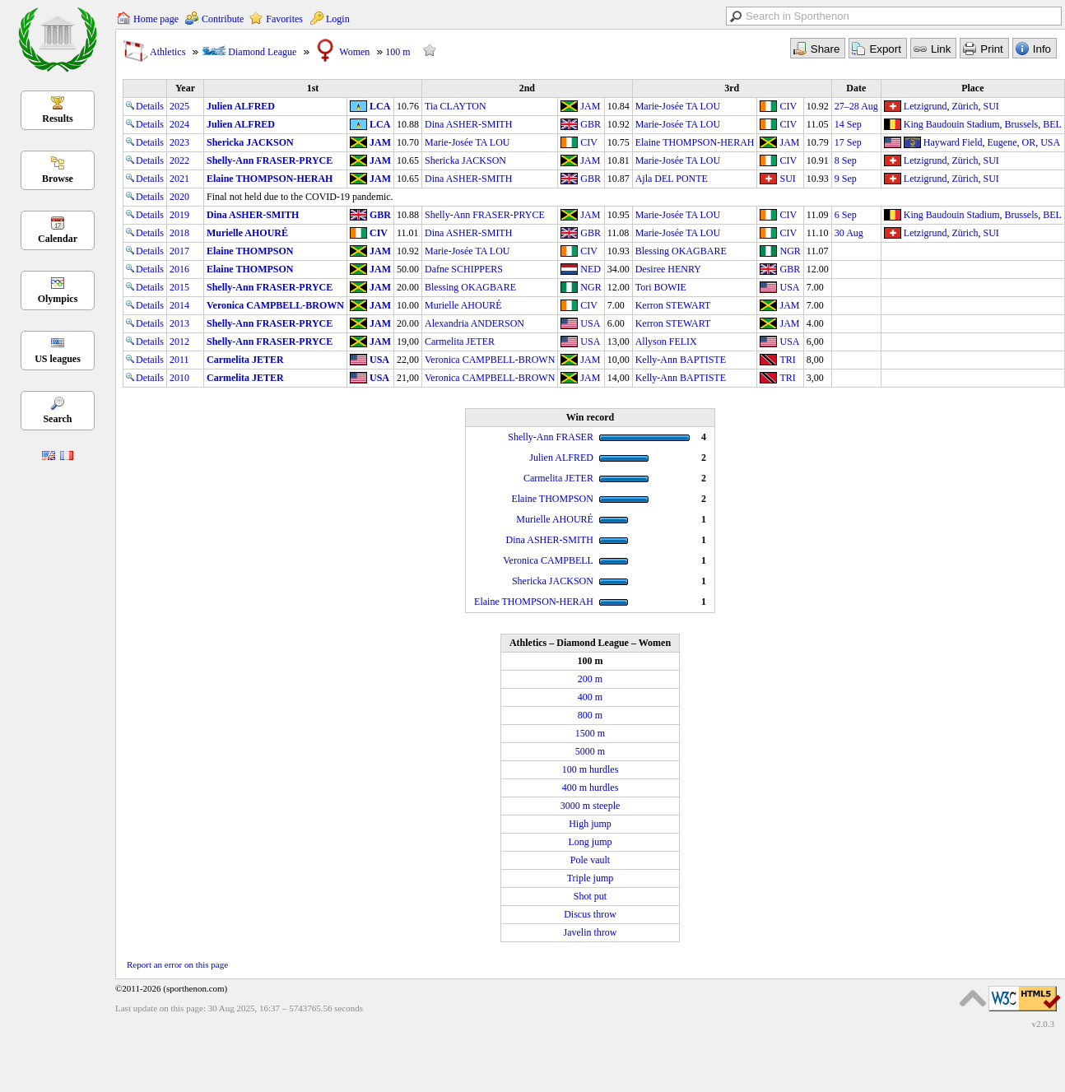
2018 (179, 233)
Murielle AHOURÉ (247, 233)
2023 (179, 142)
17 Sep (848, 142)
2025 (179, 106)
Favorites (284, 19)
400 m (590, 697)
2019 (179, 215)
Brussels (1022, 124)
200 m (590, 679)
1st (313, 88)
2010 (179, 377)
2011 (179, 359)
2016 (179, 269)
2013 (179, 323)
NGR (789, 251)
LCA (380, 106)
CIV (788, 106)
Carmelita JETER (460, 341)
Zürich (965, 106)
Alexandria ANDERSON (474, 323)
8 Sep (846, 160)
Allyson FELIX (666, 341)
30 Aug (849, 233)
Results (57, 118)
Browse (57, 178)
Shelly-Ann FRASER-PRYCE (270, 160)
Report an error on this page (177, 964)
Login (338, 19)
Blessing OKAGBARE (681, 251)
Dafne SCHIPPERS (464, 269)
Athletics (167, 52)
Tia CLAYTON (455, 106)
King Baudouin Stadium (952, 124)
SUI (991, 106)
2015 (179, 287)
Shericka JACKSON (250, 142)
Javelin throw (590, 932)
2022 (179, 160)
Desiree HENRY (668, 269)
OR (1028, 142)
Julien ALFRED (241, 106)
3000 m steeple (590, 805)
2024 (179, 124)
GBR (590, 124)
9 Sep (846, 178)
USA (1050, 142)
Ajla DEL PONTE (671, 178)
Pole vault (590, 860)
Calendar (57, 238)
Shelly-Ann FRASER (550, 437)
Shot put (590, 896)
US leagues (58, 359)
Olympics (58, 298)
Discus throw (590, 914)
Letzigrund (925, 106)
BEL (1052, 124)
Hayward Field (953, 142)
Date (856, 88)
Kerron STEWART (673, 305)
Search (57, 419)
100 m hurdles (590, 769)
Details (145, 106)
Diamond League (262, 52)
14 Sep (848, 124)
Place (972, 88)
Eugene (1002, 142)
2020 (179, 196)
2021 (179, 178)
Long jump (590, 842)
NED (590, 269)
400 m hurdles (590, 787)
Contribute (223, 19)
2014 (179, 305)
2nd (527, 88)
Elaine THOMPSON (250, 251)
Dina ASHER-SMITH (468, 124)
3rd (731, 88)
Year (185, 88)
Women (354, 52)
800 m (590, 715)
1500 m (590, 733)
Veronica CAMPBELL (548, 560)
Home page (156, 19)
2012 (179, 341)
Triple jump (590, 878)
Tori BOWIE (660, 287)
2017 (179, 251)
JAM (590, 106)
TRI (787, 359)
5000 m (590, 751)
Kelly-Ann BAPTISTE (680, 359)
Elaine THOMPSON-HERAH (695, 142)
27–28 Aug (856, 106)
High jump (590, 823)
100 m (397, 52)
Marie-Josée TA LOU (677, 106)
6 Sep (846, 215)
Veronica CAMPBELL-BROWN (275, 305)
